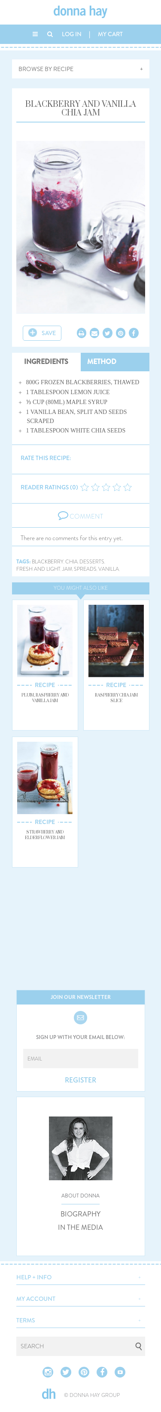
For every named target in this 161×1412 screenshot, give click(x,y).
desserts (91, 562)
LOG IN (72, 34)
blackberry (48, 562)
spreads (85, 569)
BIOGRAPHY (80, 1214)
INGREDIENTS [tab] (46, 362)
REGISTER (80, 1080)
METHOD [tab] (101, 362)
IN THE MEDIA (80, 1227)
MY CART (110, 34)
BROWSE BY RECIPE (45, 69)
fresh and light (38, 569)
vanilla (108, 569)
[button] (80, 1276)
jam (67, 569)
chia (71, 562)
